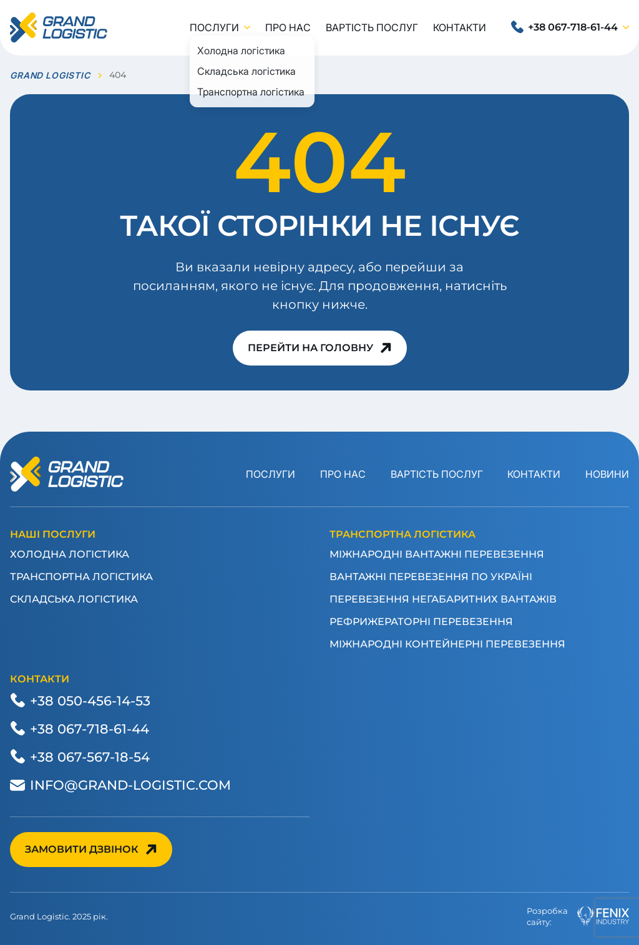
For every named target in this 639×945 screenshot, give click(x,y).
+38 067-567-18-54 (90, 757)
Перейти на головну (310, 348)
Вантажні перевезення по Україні (430, 577)
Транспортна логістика (81, 577)
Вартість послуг (372, 27)
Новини (607, 474)
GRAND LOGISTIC (50, 75)
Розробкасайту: (578, 916)
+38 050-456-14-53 (90, 700)
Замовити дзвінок (82, 849)
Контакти (459, 27)
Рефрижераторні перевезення (421, 622)
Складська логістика (74, 599)
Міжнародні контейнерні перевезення (447, 644)
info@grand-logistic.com (130, 785)
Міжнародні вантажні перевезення (436, 554)
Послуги (214, 27)
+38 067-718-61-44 (573, 27)
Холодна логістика (69, 554)
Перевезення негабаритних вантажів (443, 599)
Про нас (288, 27)
